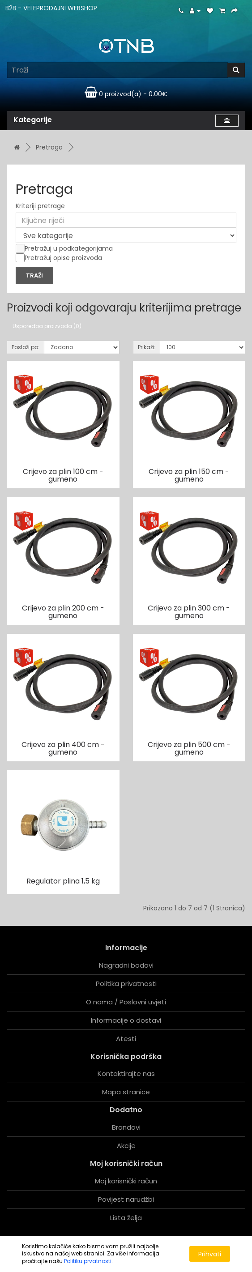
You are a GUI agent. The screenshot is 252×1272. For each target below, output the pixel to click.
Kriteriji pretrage (40, 205)
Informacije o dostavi (126, 1020)
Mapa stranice (126, 1092)
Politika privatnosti (126, 983)
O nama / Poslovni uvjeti (126, 1002)
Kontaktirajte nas (126, 1073)
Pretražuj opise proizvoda (59, 257)
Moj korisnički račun (126, 1181)
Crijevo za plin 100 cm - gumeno (63, 475)
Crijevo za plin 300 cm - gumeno (189, 612)
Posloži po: (25, 347)
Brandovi (126, 1127)
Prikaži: (146, 347)
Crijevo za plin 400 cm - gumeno (63, 748)
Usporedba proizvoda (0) (47, 326)
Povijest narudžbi (126, 1199)
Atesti (126, 1038)
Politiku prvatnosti (87, 1261)
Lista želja (126, 1217)
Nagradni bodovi (126, 965)
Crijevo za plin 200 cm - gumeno (63, 612)
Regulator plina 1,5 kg (63, 881)
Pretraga (49, 147)
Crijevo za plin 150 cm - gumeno (189, 475)
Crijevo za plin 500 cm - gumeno (189, 748)
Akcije (126, 1145)
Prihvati (209, 1254)
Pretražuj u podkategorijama (64, 248)
